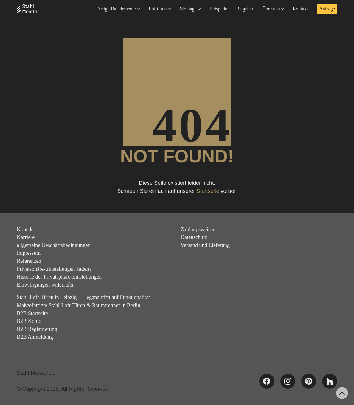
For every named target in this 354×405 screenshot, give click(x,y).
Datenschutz (194, 237)
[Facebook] (266, 381)
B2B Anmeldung (35, 337)
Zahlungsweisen (198, 229)
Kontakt (25, 229)
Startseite (208, 191)
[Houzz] (329, 381)
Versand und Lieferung (205, 245)
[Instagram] (287, 381)
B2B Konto (29, 321)
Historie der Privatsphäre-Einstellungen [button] (59, 277)
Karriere (26, 237)
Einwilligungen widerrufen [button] (45, 285)
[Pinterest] (308, 381)
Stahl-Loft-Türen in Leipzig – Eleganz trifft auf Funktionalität (83, 297)
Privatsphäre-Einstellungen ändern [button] (54, 269)
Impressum (29, 253)
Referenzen (29, 261)
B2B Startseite (32, 313)
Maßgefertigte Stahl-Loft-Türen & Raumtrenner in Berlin (78, 305)
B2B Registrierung (37, 329)
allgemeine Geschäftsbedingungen (53, 245)
